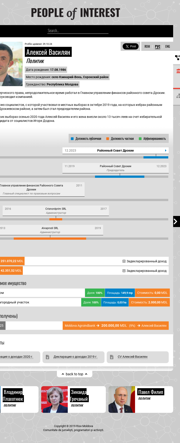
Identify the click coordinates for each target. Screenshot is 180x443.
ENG (167, 46)
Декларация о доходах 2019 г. (75, 356)
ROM (147, 46)
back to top (74, 374)
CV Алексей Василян (132, 356)
